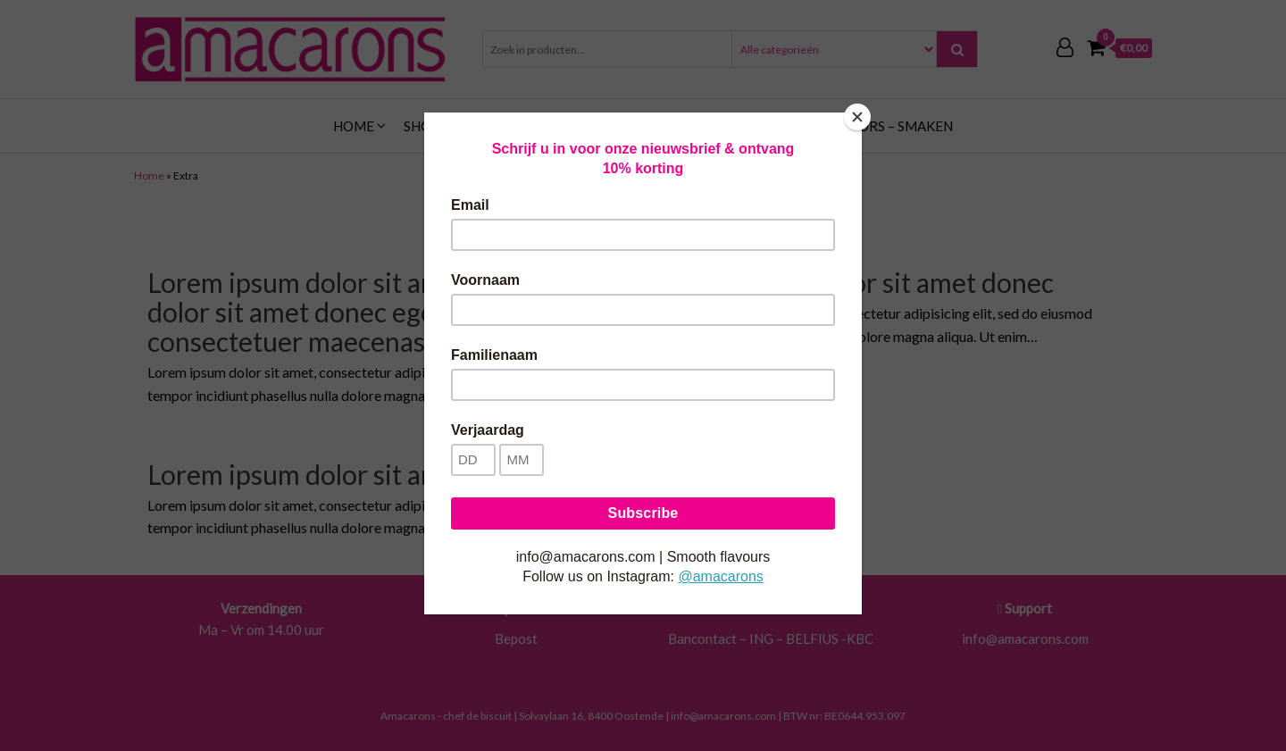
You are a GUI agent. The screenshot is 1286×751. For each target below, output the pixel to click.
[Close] (857, 117)
